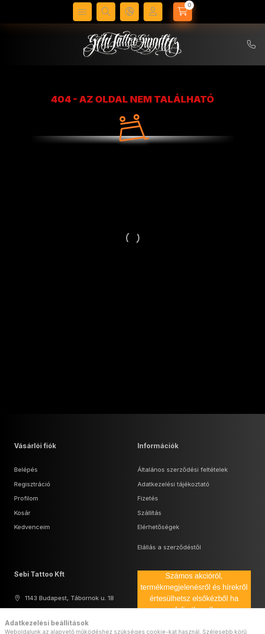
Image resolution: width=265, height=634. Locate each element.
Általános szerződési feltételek (182, 469)
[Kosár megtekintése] (182, 11)
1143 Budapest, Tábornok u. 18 (69, 598)
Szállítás (149, 512)
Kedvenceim (32, 527)
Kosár (22, 512)
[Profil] (153, 11)
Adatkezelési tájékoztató (173, 484)
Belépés (26, 469)
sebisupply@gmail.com (58, 626)
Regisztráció (32, 484)
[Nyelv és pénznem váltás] (129, 11)
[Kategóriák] (82, 11)
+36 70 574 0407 (50, 612)
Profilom (26, 498)
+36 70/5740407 (251, 44)
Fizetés (147, 498)
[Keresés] (105, 11)
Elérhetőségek (158, 527)
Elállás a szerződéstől (169, 547)
